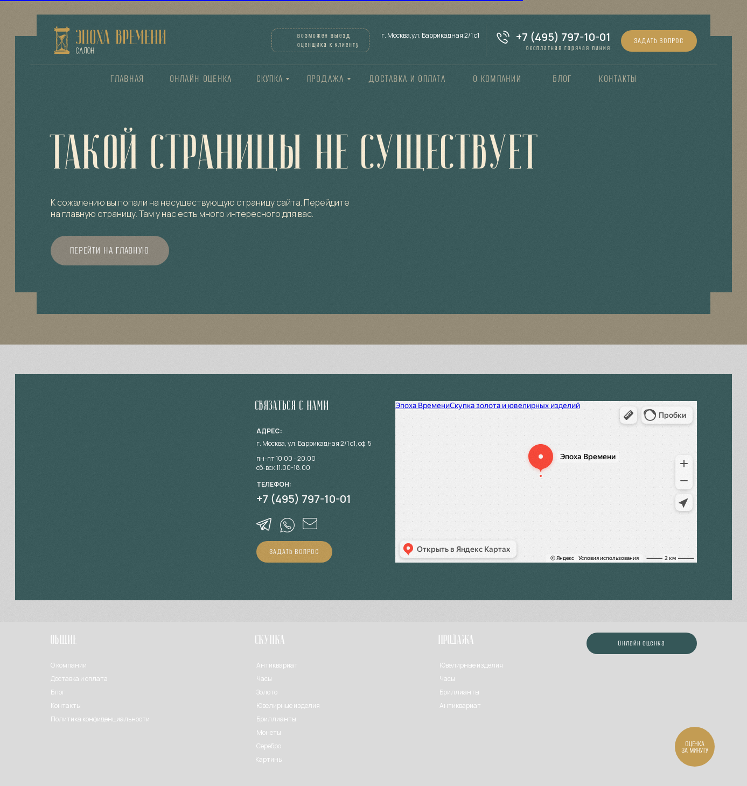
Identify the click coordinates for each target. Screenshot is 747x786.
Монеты (268, 732)
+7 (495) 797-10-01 (563, 37)
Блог (58, 692)
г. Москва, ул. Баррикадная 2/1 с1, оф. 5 (314, 443)
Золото (266, 692)
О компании (69, 665)
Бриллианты (276, 719)
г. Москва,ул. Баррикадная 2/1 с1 (430, 35)
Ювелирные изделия (471, 665)
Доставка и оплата (79, 678)
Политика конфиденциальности (100, 719)
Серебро (268, 745)
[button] (659, 41)
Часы (264, 678)
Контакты (66, 705)
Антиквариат (277, 665)
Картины (269, 759)
